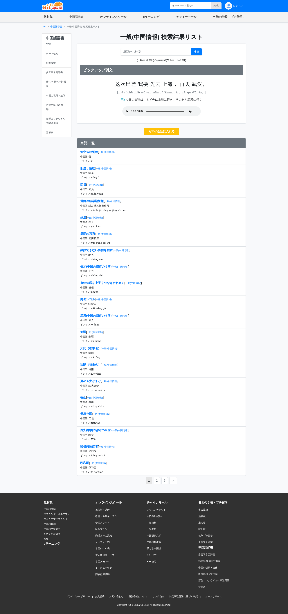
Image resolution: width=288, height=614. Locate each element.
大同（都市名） (90, 348)
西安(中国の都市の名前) (96, 430)
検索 (216, 5)
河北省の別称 (89, 152)
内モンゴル (87, 299)
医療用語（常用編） (209, 574)
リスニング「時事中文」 (57, 514)
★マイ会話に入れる (161, 131)
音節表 (202, 586)
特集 (46, 539)
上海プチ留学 (205, 542)
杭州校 (202, 529)
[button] (49, 17)
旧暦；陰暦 (87, 168)
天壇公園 (86, 413)
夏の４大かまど (90, 381)
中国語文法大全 (52, 529)
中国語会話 (50, 509)
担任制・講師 (102, 509)
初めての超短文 (52, 534)
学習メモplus (102, 561)
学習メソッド (102, 522)
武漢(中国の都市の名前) (96, 315)
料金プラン (101, 529)
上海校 (202, 522)
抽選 (83, 217)
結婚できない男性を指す (96, 250)
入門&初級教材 (155, 516)
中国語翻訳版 (154, 542)
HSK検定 (151, 561)
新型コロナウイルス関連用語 (213, 580)
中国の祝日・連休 (207, 567)
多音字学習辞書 (206, 554)
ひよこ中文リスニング (56, 519)
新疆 (83, 332)
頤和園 (84, 462)
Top (44, 26)
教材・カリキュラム (106, 516)
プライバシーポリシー (78, 596)
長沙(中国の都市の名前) (96, 266)
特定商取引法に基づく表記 (183, 596)
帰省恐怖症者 (89, 446)
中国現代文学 (154, 535)
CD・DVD (152, 555)
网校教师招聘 (102, 574)
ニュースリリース (212, 596)
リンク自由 (158, 596)
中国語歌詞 (50, 524)
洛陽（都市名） (90, 364)
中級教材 (151, 522)
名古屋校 (203, 509)
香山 (83, 397)
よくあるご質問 (103, 568)
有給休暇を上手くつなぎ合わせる (102, 282)
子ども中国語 (154, 548)
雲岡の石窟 (87, 233)
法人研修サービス (104, 555)
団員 (83, 184)
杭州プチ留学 (205, 535)
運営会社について (138, 596)
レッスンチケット (156, 509)
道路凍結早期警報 (92, 201)
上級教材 (151, 529)
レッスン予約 (102, 542)
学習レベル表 (102, 548)
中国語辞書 (56, 26)
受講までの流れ (103, 535)
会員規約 (100, 596)
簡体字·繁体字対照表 (209, 561)
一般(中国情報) (107, 152)
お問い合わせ (116, 596)
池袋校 (202, 516)
